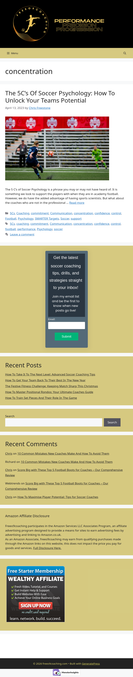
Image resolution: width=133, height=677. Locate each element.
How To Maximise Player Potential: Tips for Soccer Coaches (57, 497)
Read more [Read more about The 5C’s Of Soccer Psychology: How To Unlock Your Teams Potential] (76, 203)
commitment (40, 213)
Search (10, 416)
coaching (22, 224)
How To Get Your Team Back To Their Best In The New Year (45, 380)
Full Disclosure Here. (47, 548)
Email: (51, 319)
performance (26, 229)
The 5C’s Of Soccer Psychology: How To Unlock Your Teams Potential (60, 96)
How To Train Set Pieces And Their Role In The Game (41, 398)
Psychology (25, 218)
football (10, 229)
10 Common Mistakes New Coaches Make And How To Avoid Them (63, 453)
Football (10, 218)
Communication (61, 213)
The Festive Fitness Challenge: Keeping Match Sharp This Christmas (51, 386)
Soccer (64, 218)
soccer (58, 229)
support (76, 218)
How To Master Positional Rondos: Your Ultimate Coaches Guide (49, 392)
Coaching (22, 213)
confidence (102, 213)
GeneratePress (91, 663)
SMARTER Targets (47, 218)
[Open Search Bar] (125, 53)
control (116, 213)
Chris (8, 453)
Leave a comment (22, 234)
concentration (83, 213)
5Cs (12, 213)
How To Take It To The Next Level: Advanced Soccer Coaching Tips (50, 374)
